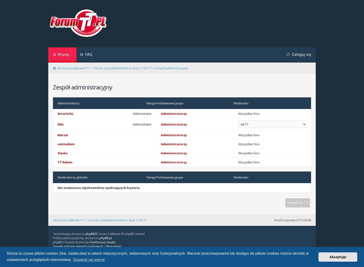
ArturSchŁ (65, 114)
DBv (61, 124)
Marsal (63, 135)
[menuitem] (86, 55)
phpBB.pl (105, 238)
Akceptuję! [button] (338, 257)
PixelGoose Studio (103, 242)
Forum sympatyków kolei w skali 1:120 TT (118, 220)
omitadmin (66, 144)
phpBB (90, 234)
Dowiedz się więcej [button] (89, 260)
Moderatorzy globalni (73, 177)
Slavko (63, 153)
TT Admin (65, 162)
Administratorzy (69, 103)
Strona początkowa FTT (69, 220)
